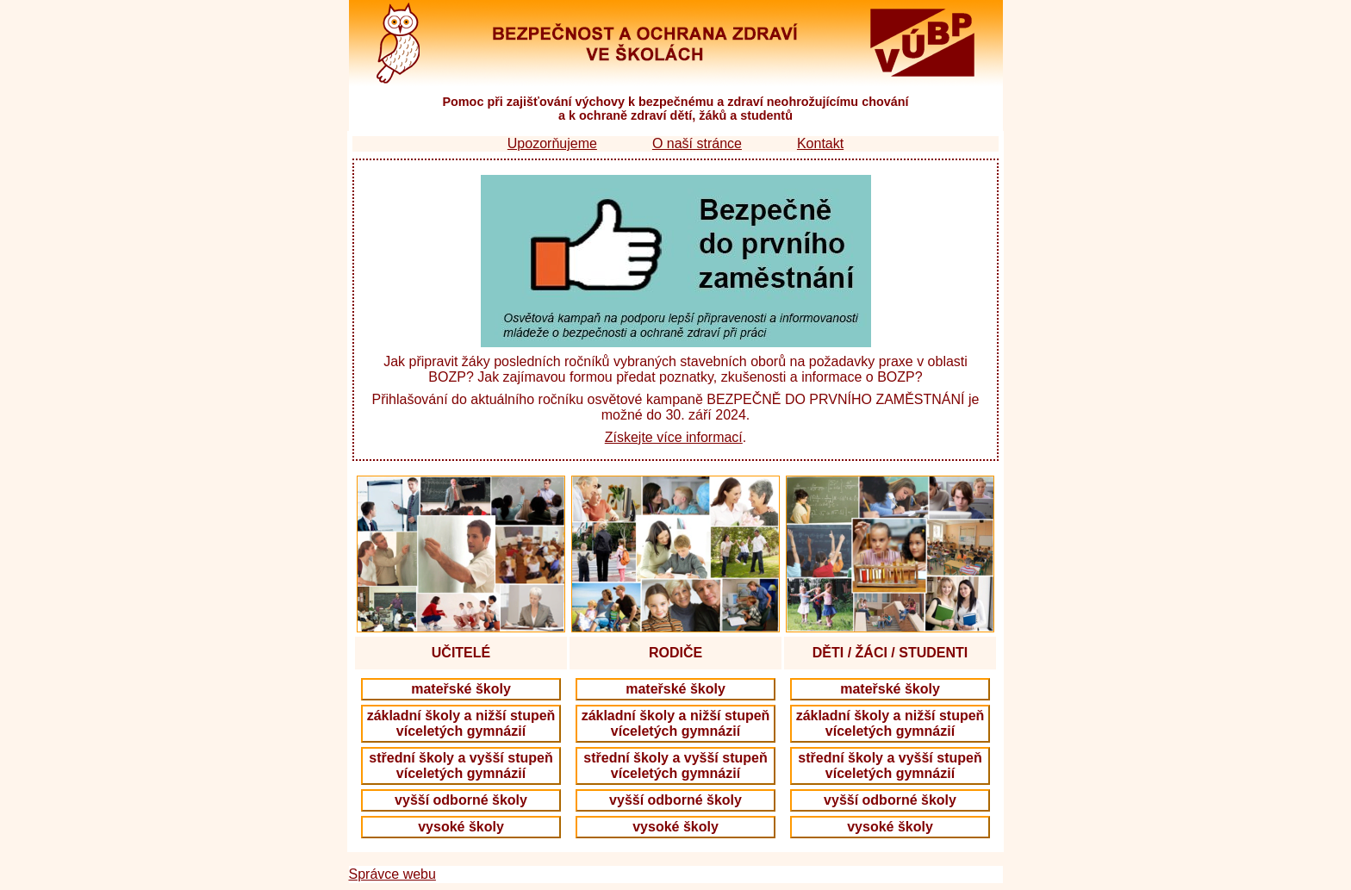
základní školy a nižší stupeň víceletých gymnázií (461, 723)
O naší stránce (697, 143)
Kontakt (820, 143)
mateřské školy (461, 689)
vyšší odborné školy (461, 800)
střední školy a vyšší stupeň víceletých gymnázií (460, 765)
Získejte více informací (674, 437)
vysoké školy (461, 826)
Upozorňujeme (552, 143)
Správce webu (392, 874)
